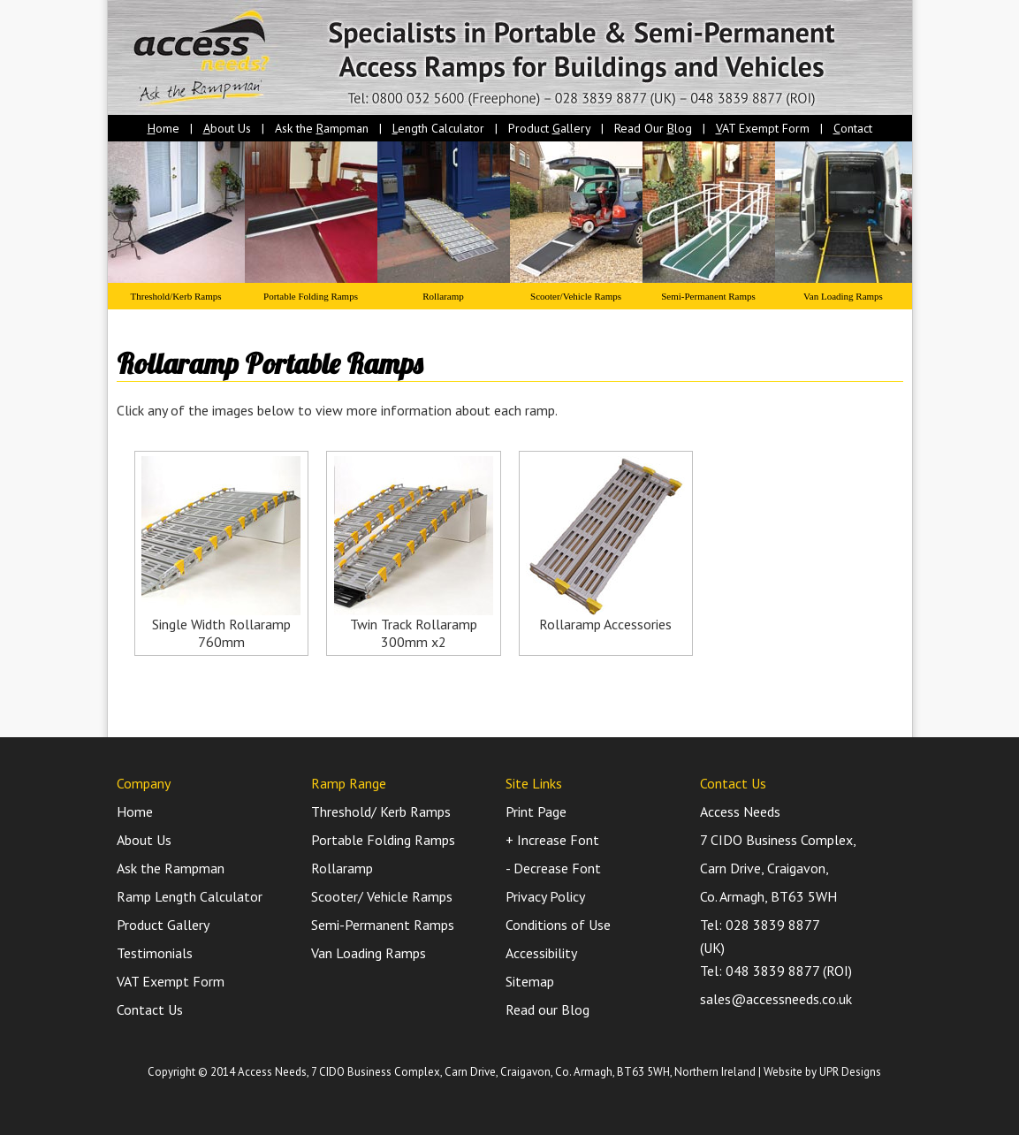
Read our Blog (547, 1009)
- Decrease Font (553, 868)
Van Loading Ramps (843, 296)
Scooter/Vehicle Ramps (575, 296)
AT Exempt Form (763, 128)
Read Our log (653, 128)
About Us (144, 840)
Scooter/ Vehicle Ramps (381, 896)
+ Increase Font (552, 840)
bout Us (227, 128)
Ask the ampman (322, 128)
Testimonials (155, 953)
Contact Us (150, 1009)
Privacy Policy (545, 896)
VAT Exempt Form (170, 981)
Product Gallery (163, 924)
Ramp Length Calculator (189, 896)
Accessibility (541, 953)
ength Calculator (438, 128)
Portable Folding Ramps (310, 296)
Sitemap (530, 981)
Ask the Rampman (170, 868)
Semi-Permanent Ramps (708, 296)
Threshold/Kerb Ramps (176, 296)
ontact (852, 128)
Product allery (549, 128)
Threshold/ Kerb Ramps (381, 811)
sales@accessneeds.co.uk (776, 999)
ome (163, 128)
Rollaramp (442, 296)
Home (135, 811)
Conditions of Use (558, 924)
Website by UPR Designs (822, 1071)
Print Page (536, 811)
